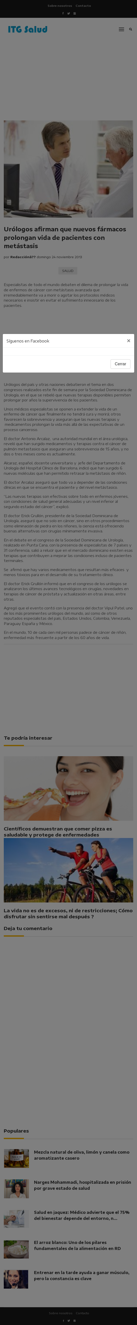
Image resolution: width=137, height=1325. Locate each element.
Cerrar (120, 364)
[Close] (128, 341)
